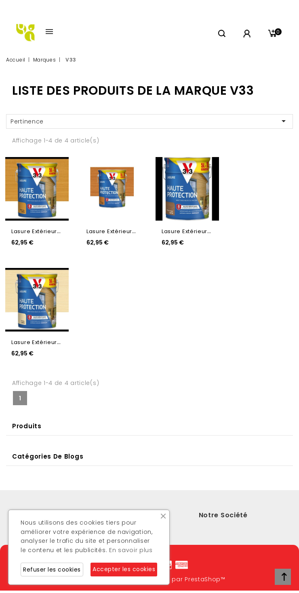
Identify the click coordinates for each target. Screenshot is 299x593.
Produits (27, 426)
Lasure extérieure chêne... (48, 231)
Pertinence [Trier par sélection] (149, 121)
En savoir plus (131, 550)
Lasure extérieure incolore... (51, 342)
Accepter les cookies (124, 569)
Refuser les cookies (52, 569)
